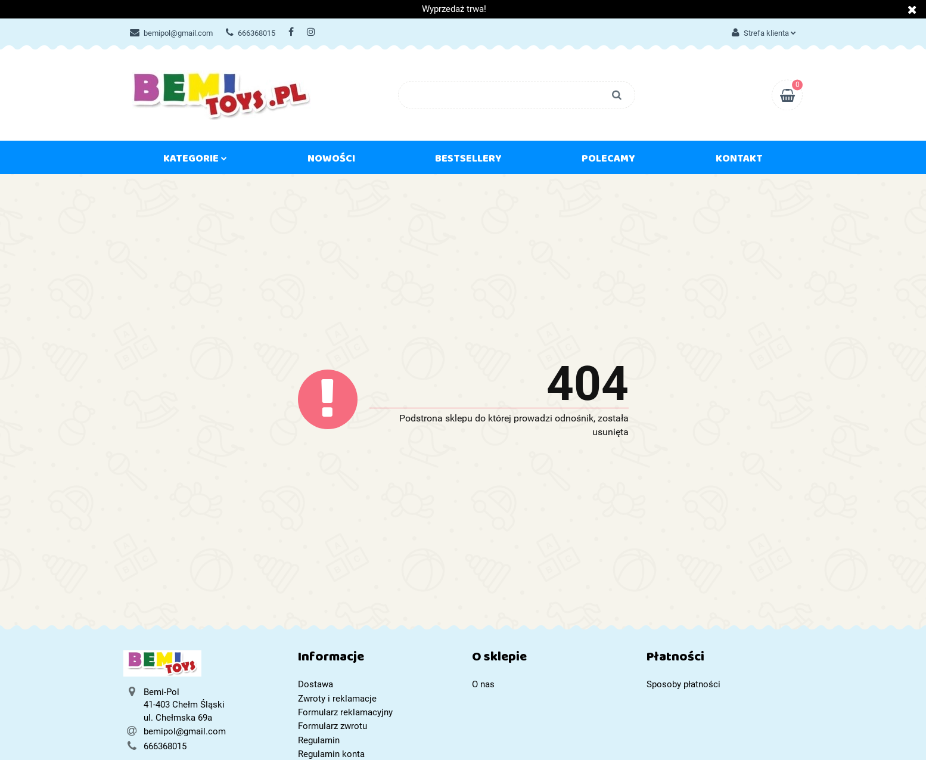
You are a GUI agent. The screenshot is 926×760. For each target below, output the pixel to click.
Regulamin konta (331, 754)
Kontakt (739, 161)
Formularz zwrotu (332, 726)
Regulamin (319, 740)
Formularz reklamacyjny (345, 712)
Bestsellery (468, 161)
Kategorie (195, 161)
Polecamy (608, 161)
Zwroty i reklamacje (337, 698)
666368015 (250, 33)
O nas (483, 684)
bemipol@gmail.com (171, 33)
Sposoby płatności (683, 684)
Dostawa (315, 684)
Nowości (331, 161)
